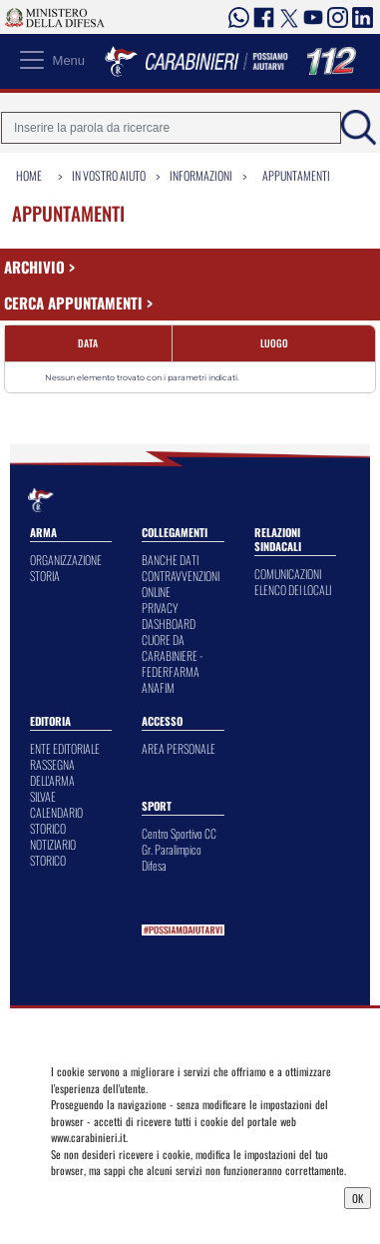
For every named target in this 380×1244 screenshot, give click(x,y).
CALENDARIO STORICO (56, 820)
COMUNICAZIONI (287, 573)
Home (29, 175)
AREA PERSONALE (178, 748)
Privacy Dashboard (99, 1196)
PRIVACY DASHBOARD (168, 615)
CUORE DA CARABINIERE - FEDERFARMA (172, 655)
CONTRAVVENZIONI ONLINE (180, 583)
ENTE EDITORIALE (65, 748)
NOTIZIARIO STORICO (53, 852)
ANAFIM (158, 687)
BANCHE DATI (170, 559)
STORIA (45, 575)
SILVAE (43, 796)
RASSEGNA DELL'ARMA (52, 772)
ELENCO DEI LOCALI (292, 589)
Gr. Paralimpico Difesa (171, 857)
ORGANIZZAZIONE (66, 559)
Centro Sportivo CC (179, 833)
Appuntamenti (296, 175)
